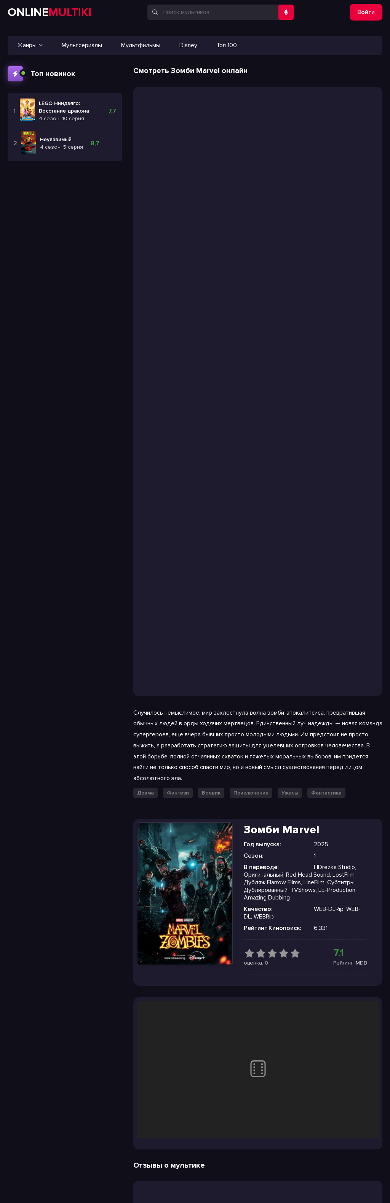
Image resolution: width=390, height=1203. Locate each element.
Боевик (211, 793)
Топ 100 (226, 45)
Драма (145, 793)
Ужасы (289, 793)
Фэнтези (178, 793)
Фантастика (326, 793)
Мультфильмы (140, 45)
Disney (188, 45)
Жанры (30, 45)
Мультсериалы (82, 45)
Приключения (251, 793)
